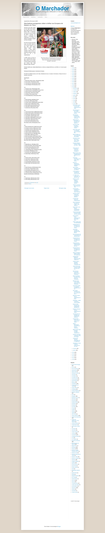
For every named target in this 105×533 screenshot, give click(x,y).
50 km (73, 367)
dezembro (75, 88)
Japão (73, 412)
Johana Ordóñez (75, 423)
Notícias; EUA (74, 452)
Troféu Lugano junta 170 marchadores (77, 222)
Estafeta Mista (74, 402)
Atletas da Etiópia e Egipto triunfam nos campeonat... (77, 253)
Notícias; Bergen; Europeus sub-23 (75, 451)
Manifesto (33, 17)
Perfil (73, 468)
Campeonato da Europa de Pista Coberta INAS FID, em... (76, 244)
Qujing (73, 474)
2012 (73, 355)
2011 (73, 357)
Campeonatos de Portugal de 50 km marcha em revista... (76, 226)
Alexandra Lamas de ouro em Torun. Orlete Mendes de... (76, 140)
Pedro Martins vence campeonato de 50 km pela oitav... (76, 218)
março (74, 103)
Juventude (74, 434)
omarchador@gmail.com (75, 22)
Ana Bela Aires (75, 377)
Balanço (73, 382)
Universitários (74, 486)
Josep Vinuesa (75, 431)
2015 (73, 86)
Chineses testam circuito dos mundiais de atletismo (76, 195)
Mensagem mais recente (29, 188)
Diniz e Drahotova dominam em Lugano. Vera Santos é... (76, 204)
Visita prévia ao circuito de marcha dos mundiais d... (76, 150)
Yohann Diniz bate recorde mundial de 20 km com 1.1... (76, 268)
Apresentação (74, 380)
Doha (73, 394)
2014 (73, 352)
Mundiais (73, 447)
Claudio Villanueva (75, 390)
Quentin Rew (74, 472)
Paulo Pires (74, 465)
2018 (73, 81)
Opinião (73, 462)
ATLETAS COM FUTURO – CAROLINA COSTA (76, 126)
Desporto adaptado (75, 392)
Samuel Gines (74, 478)
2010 (73, 359)
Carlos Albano (74, 387)
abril (74, 101)
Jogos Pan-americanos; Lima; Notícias (75, 420)
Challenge (74, 389)
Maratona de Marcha (76, 440)
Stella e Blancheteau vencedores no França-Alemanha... (76, 325)
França (73, 408)
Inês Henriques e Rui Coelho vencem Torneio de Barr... (76, 112)
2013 (73, 354)
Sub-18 (73, 480)
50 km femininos (75, 368)
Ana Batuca (74, 376)
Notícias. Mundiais (75, 458)
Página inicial (26, 17)
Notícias (29, 183)
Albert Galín (74, 371)
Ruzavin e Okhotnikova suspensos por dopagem (76, 164)
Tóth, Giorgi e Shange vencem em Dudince (76, 168)
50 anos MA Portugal (76, 364)
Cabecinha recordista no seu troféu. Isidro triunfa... (77, 159)
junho (74, 98)
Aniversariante (74, 379)
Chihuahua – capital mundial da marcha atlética (77, 301)
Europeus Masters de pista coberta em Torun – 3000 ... (77, 145)
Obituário (73, 459)
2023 (73, 73)
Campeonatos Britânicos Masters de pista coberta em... (76, 258)
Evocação (74, 406)
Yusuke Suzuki (75, 492)
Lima (73, 437)
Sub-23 (73, 481)
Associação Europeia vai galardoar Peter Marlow (76, 231)
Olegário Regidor (75, 461)
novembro (75, 89)
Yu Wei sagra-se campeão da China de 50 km (76, 172)
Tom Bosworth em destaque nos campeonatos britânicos (76, 315)
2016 (73, 85)
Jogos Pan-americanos (76, 417)
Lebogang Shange (75, 436)
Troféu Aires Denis (75, 484)
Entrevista (74, 400)
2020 (73, 78)
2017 (73, 83)
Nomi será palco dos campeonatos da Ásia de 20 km (77, 235)
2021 (73, 76)
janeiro (74, 350)
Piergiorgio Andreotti (76, 470)
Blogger (59, 526)
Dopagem (74, 396)
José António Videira (76, 426)
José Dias (74, 428)
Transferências (75, 483)
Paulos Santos (74, 467)
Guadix (73, 409)
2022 (73, 74)
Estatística (74, 403)
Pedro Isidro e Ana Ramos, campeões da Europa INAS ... (76, 209)
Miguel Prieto (74, 445)
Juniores (73, 433)
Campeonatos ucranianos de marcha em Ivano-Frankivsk (76, 190)
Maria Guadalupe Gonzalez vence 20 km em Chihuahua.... (76, 278)
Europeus (74, 405)
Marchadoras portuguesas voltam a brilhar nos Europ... (76, 116)
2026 (73, 67)
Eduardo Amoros (75, 397)
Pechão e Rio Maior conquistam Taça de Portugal (77, 335)
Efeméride (74, 399)
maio (74, 100)
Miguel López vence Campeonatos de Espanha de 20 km (77, 154)
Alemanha (74, 374)
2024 (73, 71)
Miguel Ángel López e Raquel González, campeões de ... (77, 331)
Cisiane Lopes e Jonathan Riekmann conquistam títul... (77, 263)
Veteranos (74, 487)
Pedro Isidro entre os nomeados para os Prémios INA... (76, 131)
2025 (73, 69)
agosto (74, 95)
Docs (46, 17)
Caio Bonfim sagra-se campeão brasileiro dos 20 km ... (76, 287)
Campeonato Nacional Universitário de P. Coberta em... (76, 340)
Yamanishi (74, 490)
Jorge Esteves (74, 424)
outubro (74, 91)
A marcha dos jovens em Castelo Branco (76, 199)
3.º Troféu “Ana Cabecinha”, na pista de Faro (76, 176)
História (73, 411)
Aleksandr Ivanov (75, 373)
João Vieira (74, 414)
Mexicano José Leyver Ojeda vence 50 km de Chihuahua (76, 282)
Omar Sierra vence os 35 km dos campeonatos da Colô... (76, 107)
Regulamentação (75, 475)
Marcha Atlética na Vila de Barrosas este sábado (76, 135)
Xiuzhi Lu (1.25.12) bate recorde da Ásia (76, 186)
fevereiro (75, 348)
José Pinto (74, 430)
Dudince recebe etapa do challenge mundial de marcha (76, 181)
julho (74, 96)
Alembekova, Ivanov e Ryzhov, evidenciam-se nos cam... (77, 345)
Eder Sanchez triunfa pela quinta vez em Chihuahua (76, 273)
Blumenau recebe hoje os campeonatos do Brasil (76, 297)
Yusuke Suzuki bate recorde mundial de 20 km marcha (77, 213)
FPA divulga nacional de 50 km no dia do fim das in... (76, 292)
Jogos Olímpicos (75, 415)
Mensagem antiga (62, 188)
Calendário (40, 17)
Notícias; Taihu (75, 456)
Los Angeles (74, 439)
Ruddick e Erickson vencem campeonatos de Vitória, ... (76, 311)
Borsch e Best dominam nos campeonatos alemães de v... (76, 306)
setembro (75, 93)
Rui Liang (74, 477)
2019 (73, 79)
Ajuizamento (74, 370)
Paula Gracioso (75, 464)
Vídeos (73, 489)
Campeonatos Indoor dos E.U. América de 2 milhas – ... (76, 320)
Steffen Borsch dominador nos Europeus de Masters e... (76, 121)
